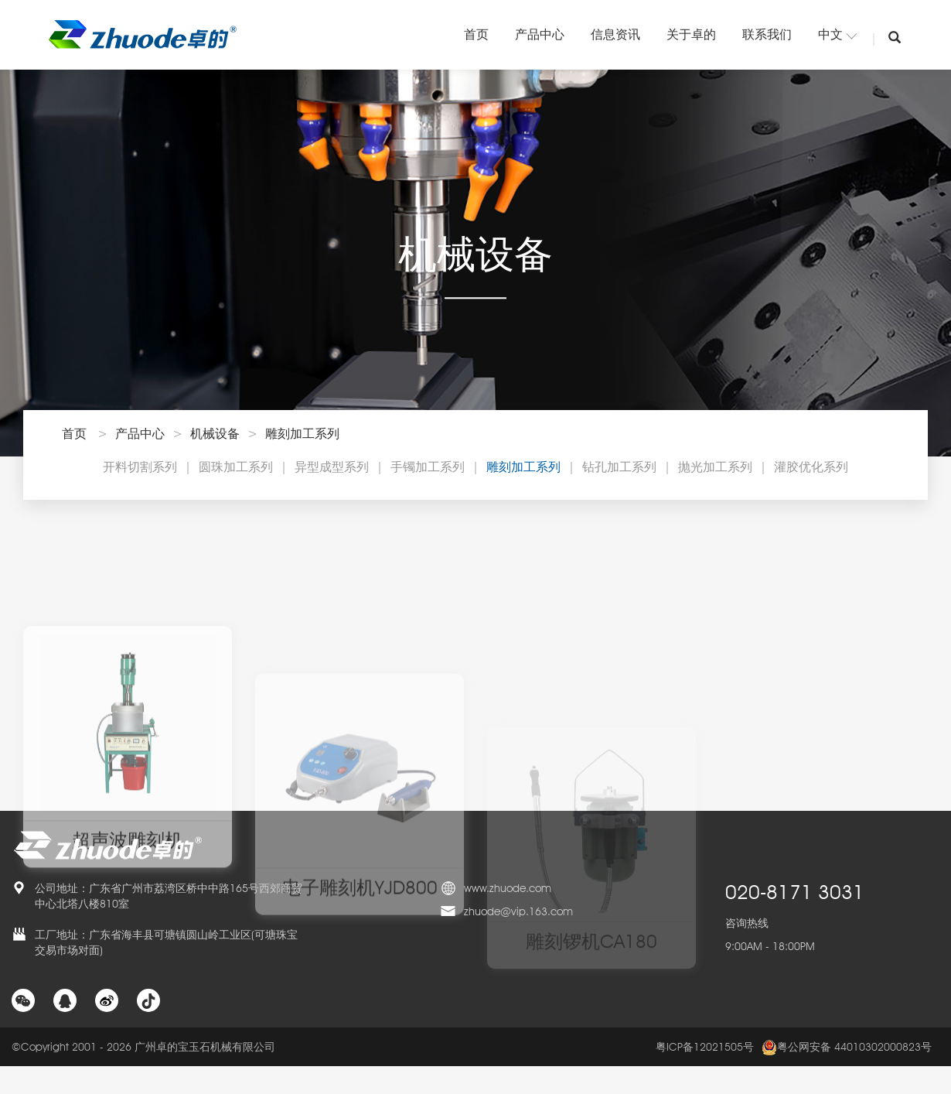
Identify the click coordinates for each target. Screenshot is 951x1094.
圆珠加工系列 (236, 467)
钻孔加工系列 (619, 467)
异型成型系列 (332, 467)
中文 (837, 34)
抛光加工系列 (715, 467)
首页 (476, 34)
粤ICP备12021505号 (705, 1047)
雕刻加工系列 (302, 433)
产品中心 (539, 34)
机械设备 (215, 433)
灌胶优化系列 (811, 467)
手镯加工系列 (427, 467)
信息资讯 (615, 34)
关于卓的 (691, 34)
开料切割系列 (140, 467)
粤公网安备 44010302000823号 (847, 1047)
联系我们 (767, 34)
